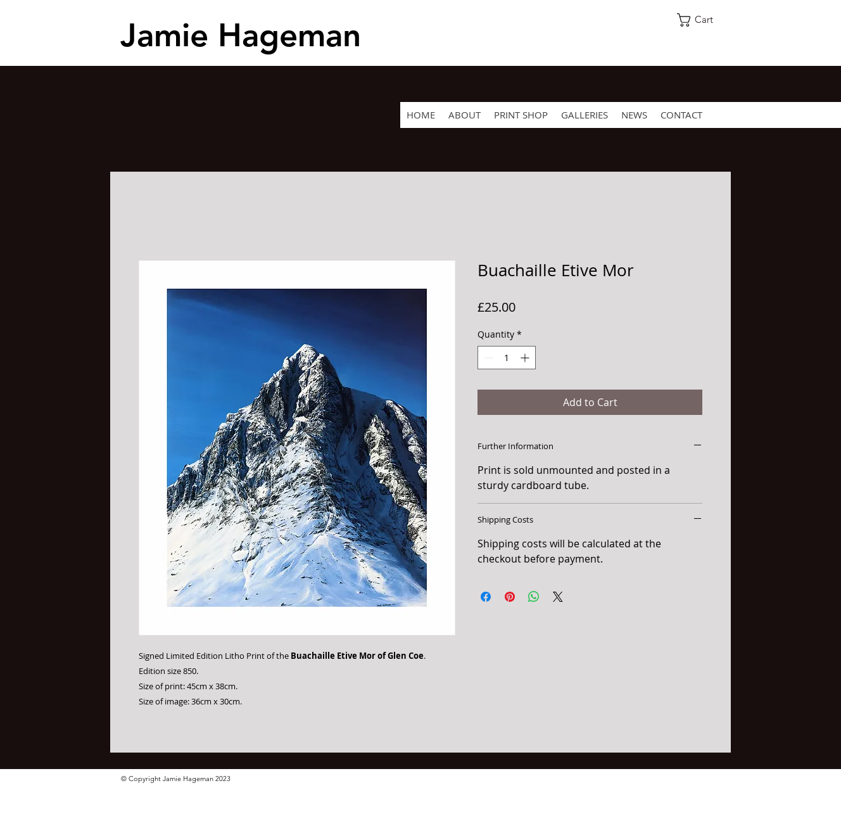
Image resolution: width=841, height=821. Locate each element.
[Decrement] (487, 358)
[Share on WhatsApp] (533, 596)
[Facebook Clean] (659, 796)
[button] (702, 20)
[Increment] (526, 358)
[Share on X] (558, 596)
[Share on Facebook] (485, 596)
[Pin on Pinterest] (509, 596)
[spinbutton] (506, 358)
